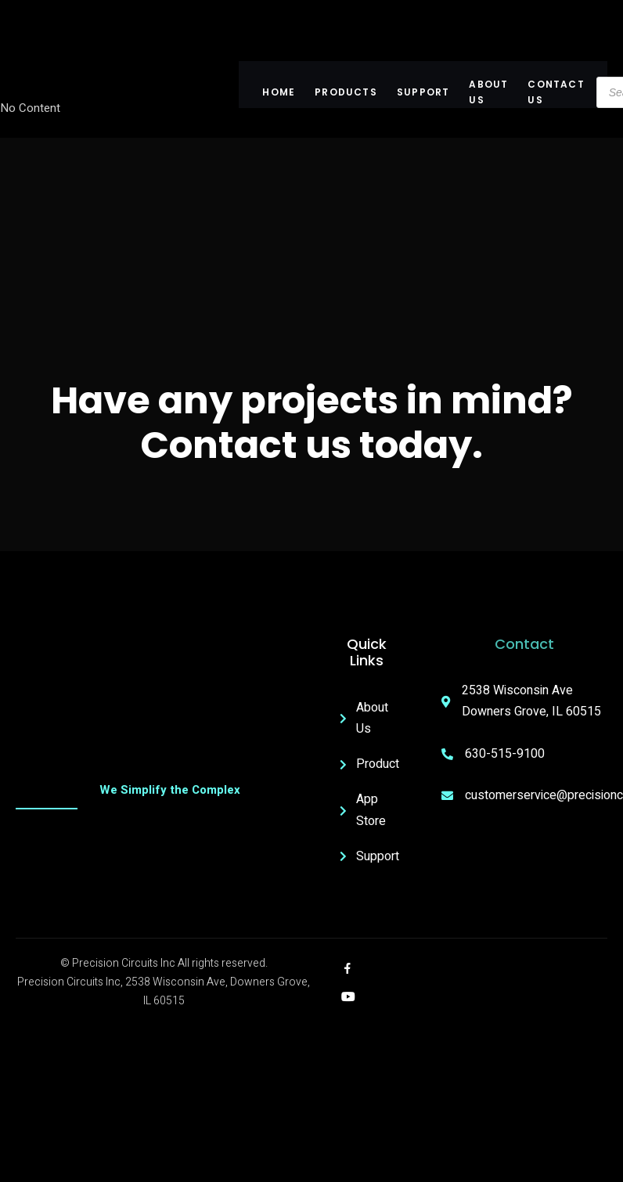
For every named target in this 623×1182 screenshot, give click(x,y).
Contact (524, 644)
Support (423, 92)
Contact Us (556, 92)
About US (489, 92)
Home (279, 92)
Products (346, 92)
